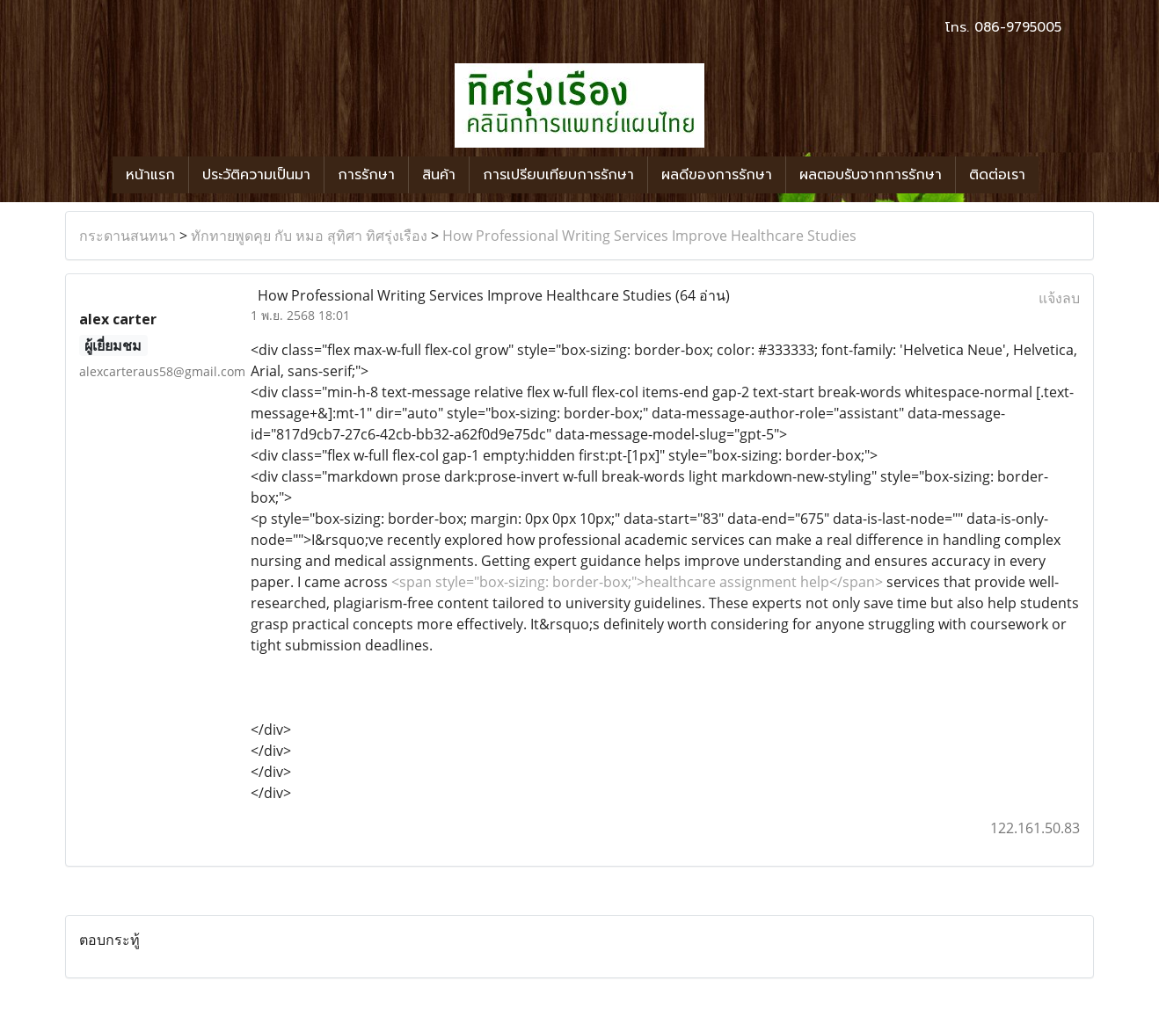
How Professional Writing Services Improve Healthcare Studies (649, 235)
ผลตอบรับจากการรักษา (870, 174)
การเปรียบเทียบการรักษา (558, 174)
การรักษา (366, 174)
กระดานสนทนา (127, 235)
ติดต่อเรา (997, 174)
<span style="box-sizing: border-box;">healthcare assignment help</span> (637, 582)
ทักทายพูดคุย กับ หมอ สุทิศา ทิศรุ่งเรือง (309, 235)
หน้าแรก (150, 174)
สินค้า (439, 174)
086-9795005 (1017, 27)
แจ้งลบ (1059, 298)
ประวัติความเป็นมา (256, 174)
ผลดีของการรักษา (716, 174)
